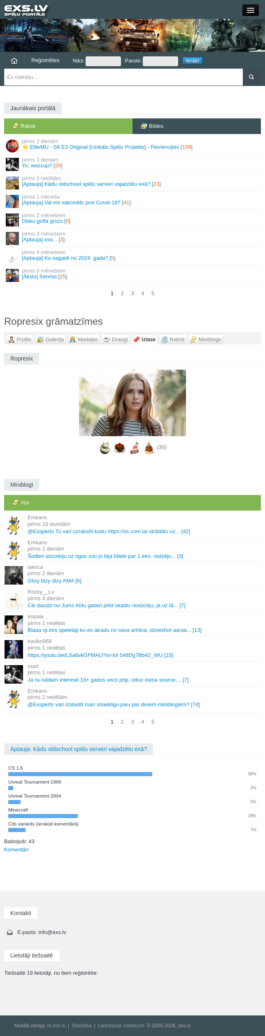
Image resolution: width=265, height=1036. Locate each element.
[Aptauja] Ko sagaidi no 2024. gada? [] (133, 256)
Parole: (151, 61)
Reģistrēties (45, 60)
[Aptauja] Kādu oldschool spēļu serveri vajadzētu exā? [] (133, 182)
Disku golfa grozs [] (133, 219)
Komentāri (16, 849)
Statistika (82, 1026)
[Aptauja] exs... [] (133, 238)
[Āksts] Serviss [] (133, 275)
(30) (162, 447)
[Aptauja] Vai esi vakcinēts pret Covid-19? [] (133, 201)
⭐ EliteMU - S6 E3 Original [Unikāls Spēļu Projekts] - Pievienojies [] (133, 145)
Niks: (97, 61)
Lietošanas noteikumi (121, 1026)
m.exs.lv (56, 1026)
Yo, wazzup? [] (133, 164)
